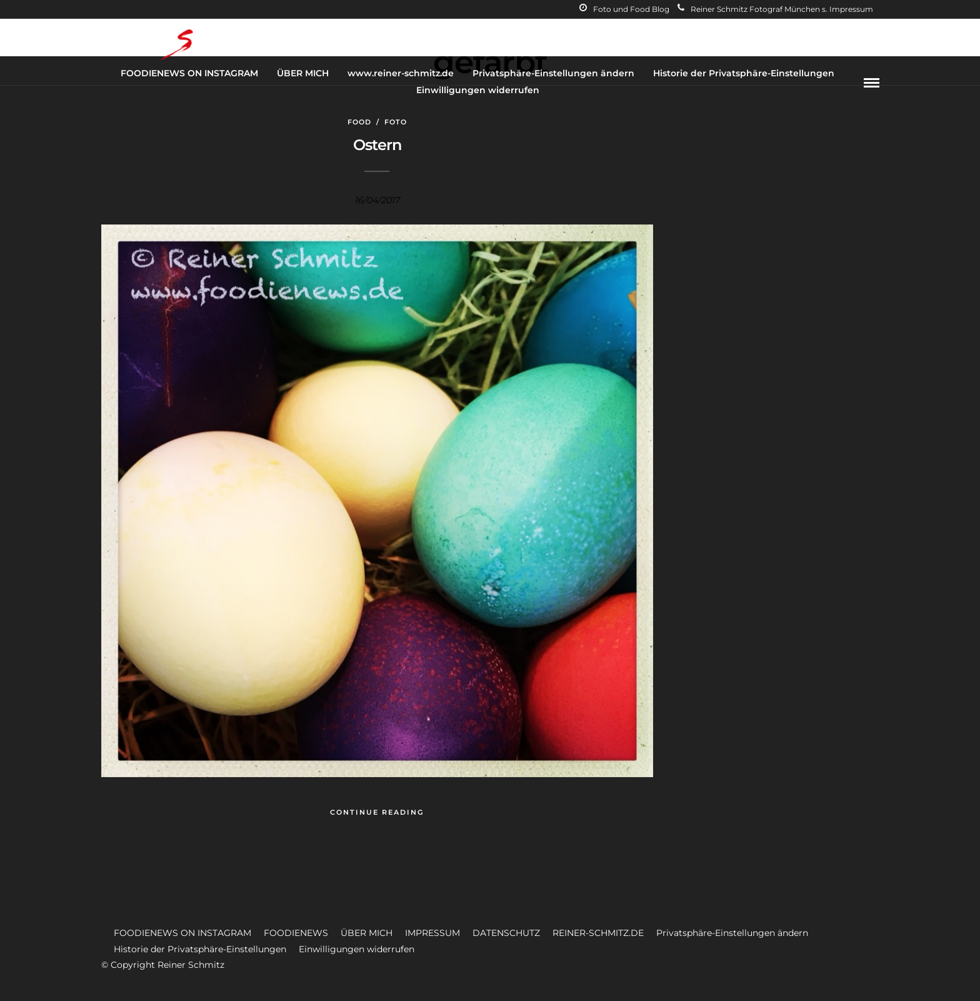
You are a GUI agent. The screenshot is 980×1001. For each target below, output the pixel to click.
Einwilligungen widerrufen (477, 90)
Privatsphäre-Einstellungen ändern (553, 73)
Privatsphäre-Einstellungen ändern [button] (732, 932)
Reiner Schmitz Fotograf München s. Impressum (775, 9)
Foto (395, 122)
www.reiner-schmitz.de (401, 73)
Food (359, 122)
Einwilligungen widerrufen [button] (356, 949)
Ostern (377, 145)
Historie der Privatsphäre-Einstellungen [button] (200, 949)
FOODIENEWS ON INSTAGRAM (189, 73)
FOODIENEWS (296, 932)
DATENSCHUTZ (506, 932)
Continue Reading (377, 812)
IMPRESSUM (432, 932)
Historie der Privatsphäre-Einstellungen (743, 73)
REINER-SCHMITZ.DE (598, 932)
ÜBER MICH (303, 73)
